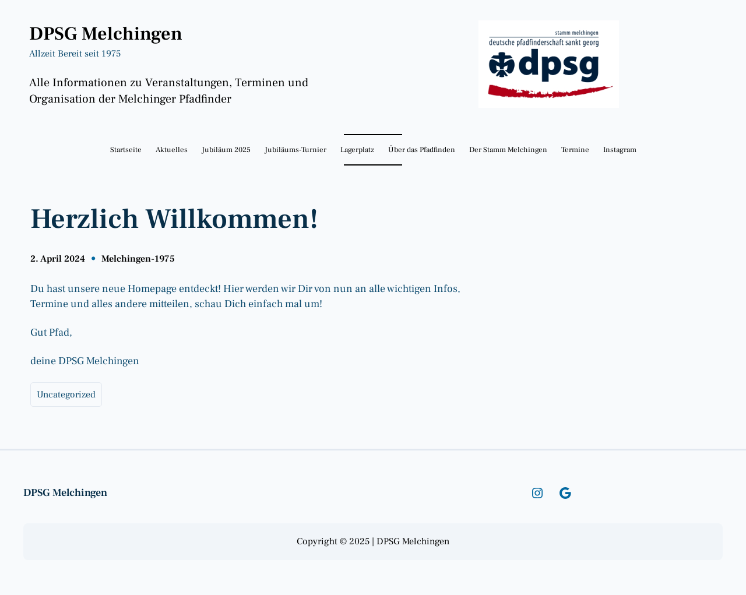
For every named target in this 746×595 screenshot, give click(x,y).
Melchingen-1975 (138, 259)
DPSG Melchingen (105, 34)
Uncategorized (66, 394)
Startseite (126, 149)
